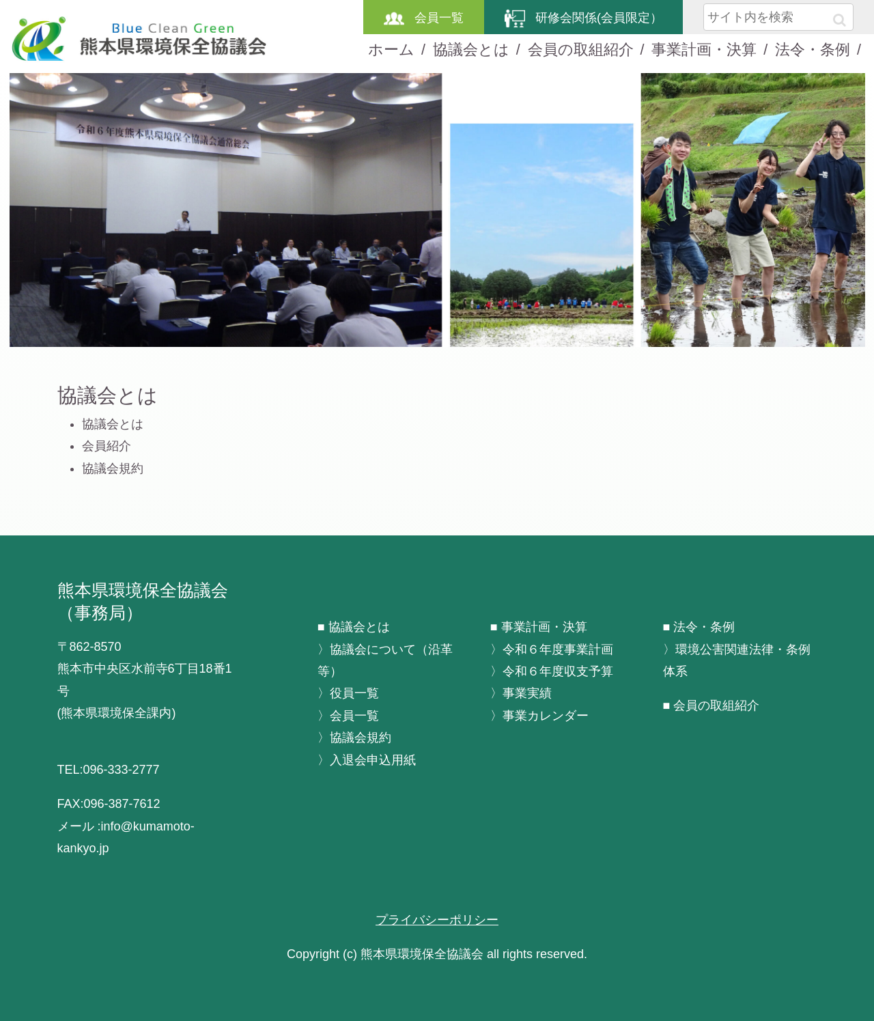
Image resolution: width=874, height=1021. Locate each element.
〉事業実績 (521, 693)
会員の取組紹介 (581, 49)
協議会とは (471, 49)
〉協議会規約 (354, 737)
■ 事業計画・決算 (538, 627)
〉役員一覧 (348, 693)
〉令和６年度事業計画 (551, 649)
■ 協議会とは (354, 627)
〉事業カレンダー (539, 716)
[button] (839, 20)
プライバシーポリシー (437, 920)
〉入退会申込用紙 (367, 760)
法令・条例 (812, 49)
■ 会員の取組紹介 (711, 705)
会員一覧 (424, 18)
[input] (778, 17)
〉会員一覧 (348, 716)
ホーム (391, 49)
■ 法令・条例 (699, 627)
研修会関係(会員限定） (583, 18)
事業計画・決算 (704, 49)
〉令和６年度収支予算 (551, 671)
